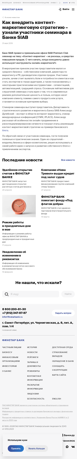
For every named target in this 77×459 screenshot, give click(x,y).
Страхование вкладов (60, 354)
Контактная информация (35, 378)
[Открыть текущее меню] (73, 9)
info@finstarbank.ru (12, 316)
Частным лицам (7, 2)
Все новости (68, 160)
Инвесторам (9, 366)
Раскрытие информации (35, 387)
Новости (32, 352)
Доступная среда (62, 347)
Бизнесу (17, 3)
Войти (66, 9)
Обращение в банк (63, 361)
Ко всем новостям (12, 17)
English (56, 398)
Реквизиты (33, 371)
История (32, 347)
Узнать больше (36, 448)
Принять (16, 448)
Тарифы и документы (34, 364)
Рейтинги (32, 357)
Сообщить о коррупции (59, 368)
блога (5, 130)
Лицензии (33, 394)
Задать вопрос (63, 313)
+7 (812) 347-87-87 (14, 313)
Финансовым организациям (36, 3)
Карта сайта (59, 375)
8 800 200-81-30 (14, 309)
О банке (65, 2)
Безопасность (35, 398)
